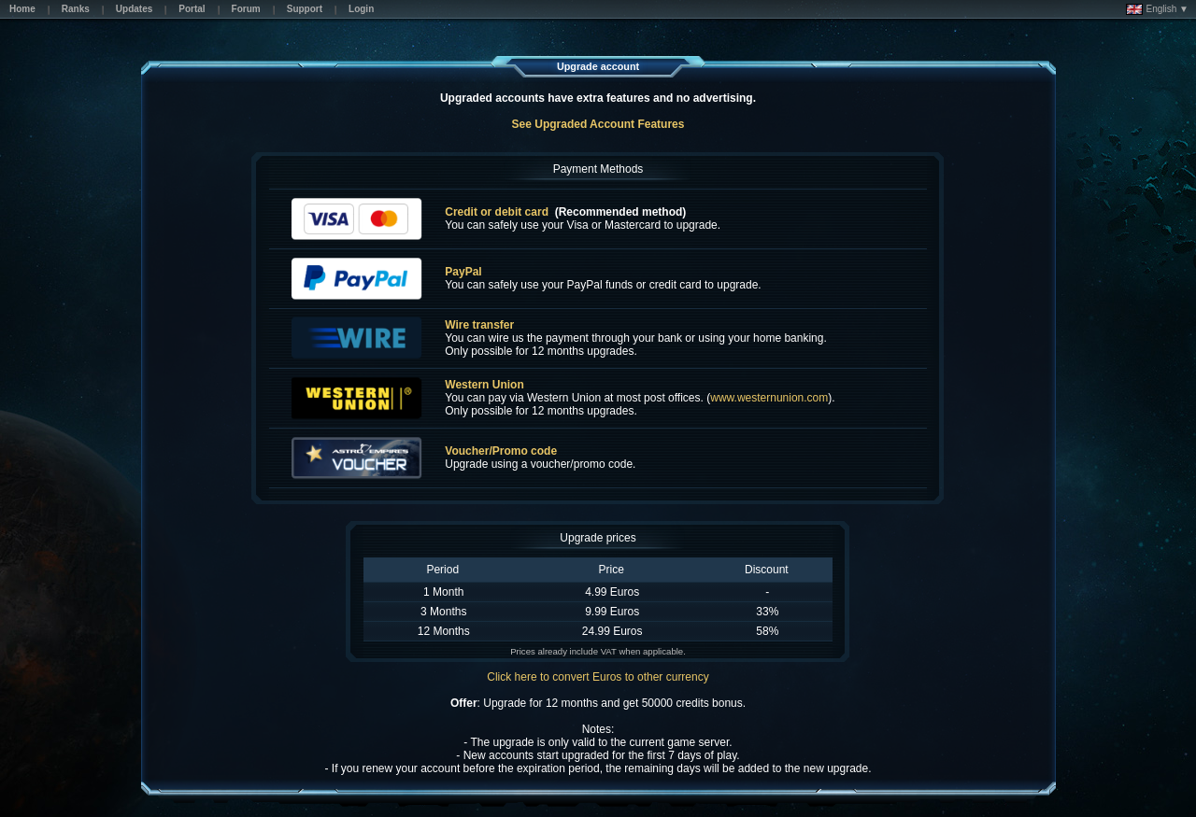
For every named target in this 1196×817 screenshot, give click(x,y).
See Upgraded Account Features (598, 124)
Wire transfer (479, 324)
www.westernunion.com (769, 397)
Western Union (484, 384)
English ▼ (1157, 9)
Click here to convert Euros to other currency (597, 676)
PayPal (463, 271)
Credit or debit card (496, 211)
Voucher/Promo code (501, 451)
